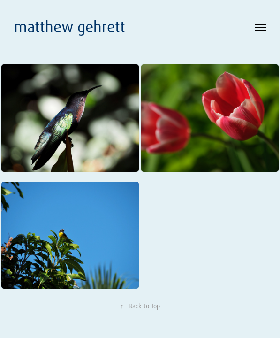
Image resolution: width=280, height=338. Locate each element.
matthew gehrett (71, 27)
